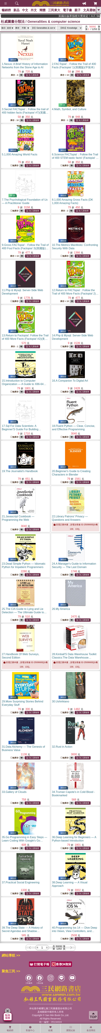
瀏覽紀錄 (70, 1029)
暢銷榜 (6, 10)
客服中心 (30, 1029)
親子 (78, 10)
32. (62, 746)
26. (61, 608)
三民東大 (54, 10)
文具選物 (89, 10)
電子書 (67, 10)
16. (70, 380)
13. (25, 339)
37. (20, 882)
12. (75, 293)
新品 (16, 10)
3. (25, 112)
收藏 (50, 1029)
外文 (34, 10)
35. (24, 840)
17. (21, 429)
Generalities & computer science (53, 21)
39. (22, 931)
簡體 (42, 10)
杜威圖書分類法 (13, 21)
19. (20, 471)
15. (24, 384)
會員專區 (91, 1029)
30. (60, 701)
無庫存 (14, 165)
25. (24, 612)
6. (75, 158)
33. (14, 792)
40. (74, 931)
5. (19, 154)
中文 (25, 10)
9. (25, 248)
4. (69, 109)
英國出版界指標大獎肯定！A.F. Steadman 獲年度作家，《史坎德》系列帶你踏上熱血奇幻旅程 (86, 16)
